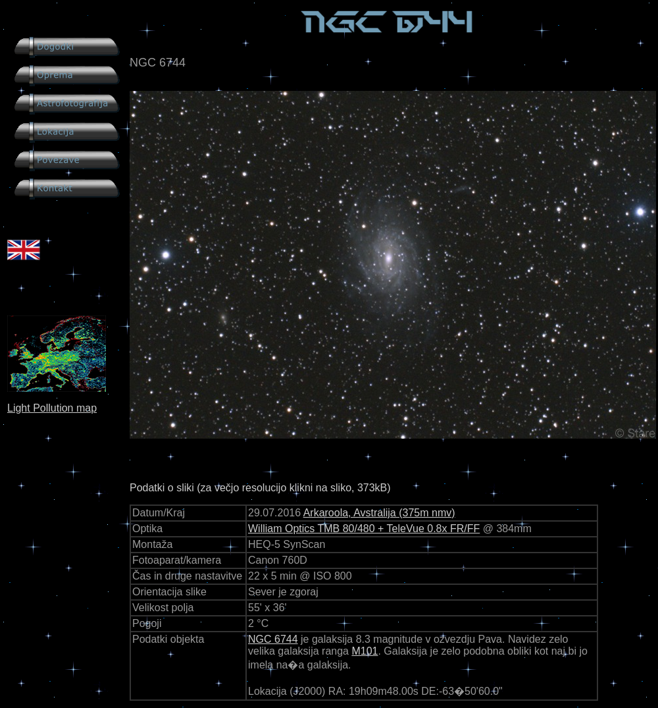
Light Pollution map (52, 408)
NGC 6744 (273, 639)
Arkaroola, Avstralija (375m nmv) (379, 512)
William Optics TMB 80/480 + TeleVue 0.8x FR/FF (364, 528)
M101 (364, 651)
